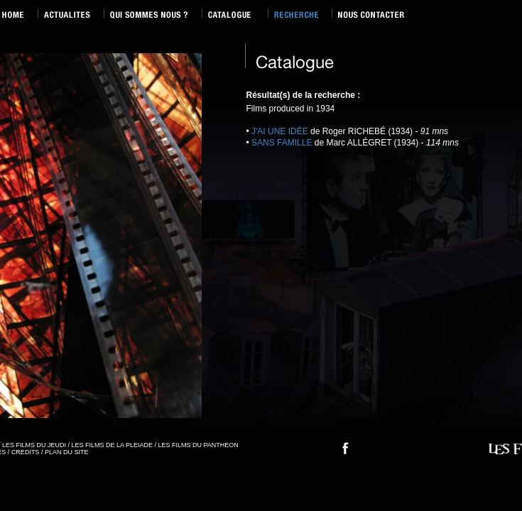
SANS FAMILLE (281, 143)
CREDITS (25, 452)
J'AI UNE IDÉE (279, 131)
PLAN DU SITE (67, 452)
